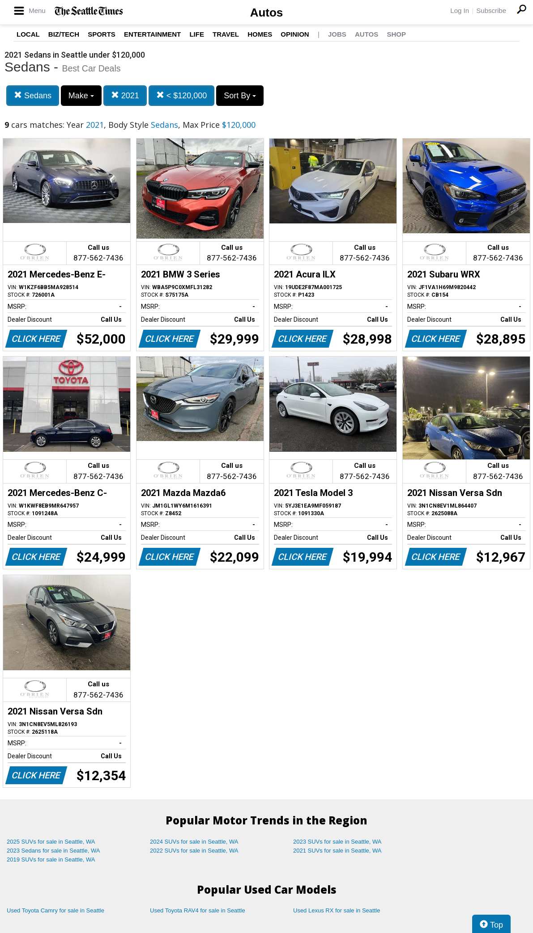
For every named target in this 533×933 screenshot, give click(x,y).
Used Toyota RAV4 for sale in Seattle (197, 910)
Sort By (240, 95)
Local (28, 34)
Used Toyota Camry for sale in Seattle (55, 910)
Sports (101, 34)
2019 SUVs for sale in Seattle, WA (51, 859)
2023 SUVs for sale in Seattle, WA (337, 841)
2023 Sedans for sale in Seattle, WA (53, 850)
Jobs (337, 34)
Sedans (32, 95)
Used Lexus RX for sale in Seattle (336, 910)
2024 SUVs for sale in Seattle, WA (194, 841)
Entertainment (152, 34)
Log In (459, 10)
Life (196, 34)
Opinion (295, 34)
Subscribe (491, 10)
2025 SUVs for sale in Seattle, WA (51, 841)
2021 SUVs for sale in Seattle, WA (337, 850)
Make (81, 95)
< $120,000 (181, 95)
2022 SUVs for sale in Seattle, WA (194, 850)
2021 (125, 95)
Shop (396, 34)
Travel (226, 34)
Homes (259, 34)
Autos (266, 12)
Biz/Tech (63, 34)
